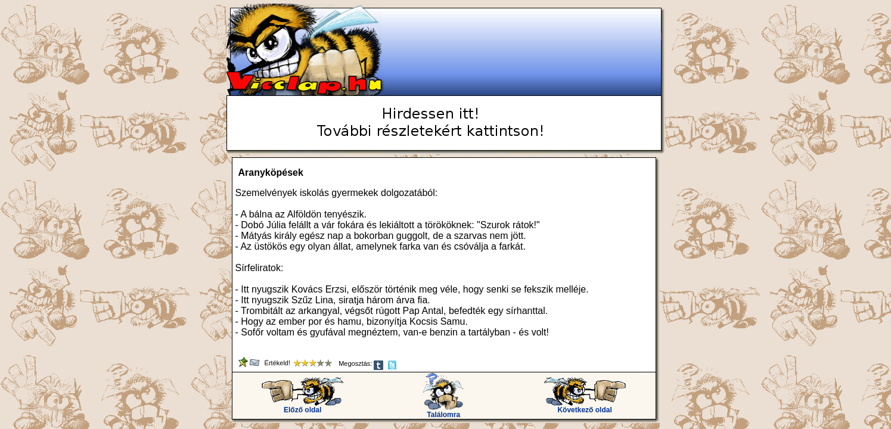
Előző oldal (302, 406)
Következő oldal (585, 406)
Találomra (444, 411)
